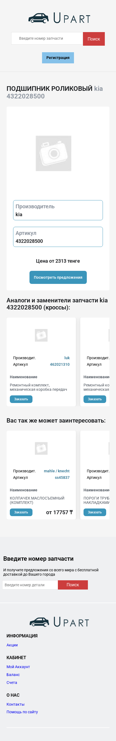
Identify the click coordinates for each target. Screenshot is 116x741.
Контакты (16, 704)
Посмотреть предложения (58, 277)
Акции (12, 645)
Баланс (13, 674)
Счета (12, 682)
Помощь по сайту (22, 712)
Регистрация (58, 57)
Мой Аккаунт (18, 667)
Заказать (21, 399)
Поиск (94, 39)
